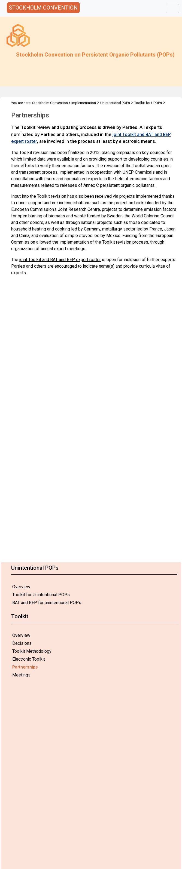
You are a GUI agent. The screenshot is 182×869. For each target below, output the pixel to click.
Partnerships (25, 667)
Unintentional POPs (115, 103)
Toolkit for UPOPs (148, 103)
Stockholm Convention (50, 103)
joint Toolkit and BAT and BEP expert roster (60, 259)
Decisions (22, 643)
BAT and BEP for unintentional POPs (46, 602)
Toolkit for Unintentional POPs (41, 594)
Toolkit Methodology (31, 651)
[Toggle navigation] (172, 8)
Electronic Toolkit (28, 659)
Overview (21, 586)
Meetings (21, 675)
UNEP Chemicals (139, 172)
